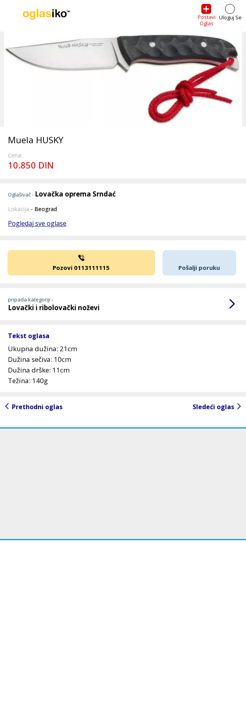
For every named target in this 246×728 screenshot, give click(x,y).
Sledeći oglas (213, 406)
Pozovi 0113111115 (81, 262)
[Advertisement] (123, 484)
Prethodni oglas (37, 406)
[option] (123, 79)
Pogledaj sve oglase (37, 223)
